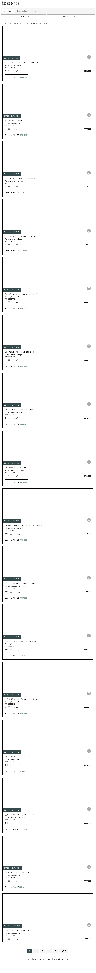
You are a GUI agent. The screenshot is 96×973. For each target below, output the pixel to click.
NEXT (64, 951)
